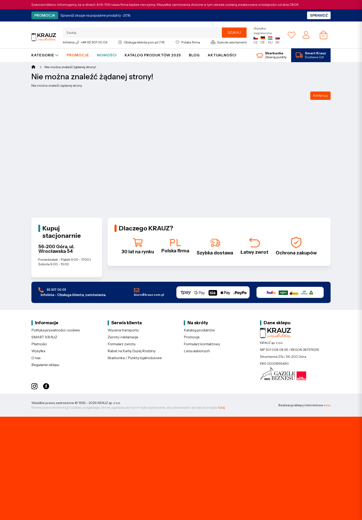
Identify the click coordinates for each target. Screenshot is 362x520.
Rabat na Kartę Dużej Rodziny (132, 351)
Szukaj (234, 32)
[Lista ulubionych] (291, 35)
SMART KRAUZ (44, 337)
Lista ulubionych (197, 351)
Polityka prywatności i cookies (55, 330)
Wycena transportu (123, 330)
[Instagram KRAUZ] (34, 386)
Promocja (44, 15)
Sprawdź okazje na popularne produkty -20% (95, 15)
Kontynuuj (320, 95)
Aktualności (222, 55)
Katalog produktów (199, 330)
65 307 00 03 (72, 292)
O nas (36, 358)
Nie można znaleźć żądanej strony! (70, 67)
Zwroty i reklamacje (123, 337)
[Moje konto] (306, 35)
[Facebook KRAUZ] (46, 386)
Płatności (39, 344)
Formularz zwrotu (122, 344)
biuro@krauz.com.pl (149, 292)
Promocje (78, 55)
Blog (194, 55)
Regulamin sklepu (45, 365)
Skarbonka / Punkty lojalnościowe (135, 358)
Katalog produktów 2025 (153, 55)
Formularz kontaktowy (202, 344)
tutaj (221, 407)
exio (327, 405)
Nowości (107, 55)
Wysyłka (38, 351)
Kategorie (45, 55)
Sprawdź (319, 15)
